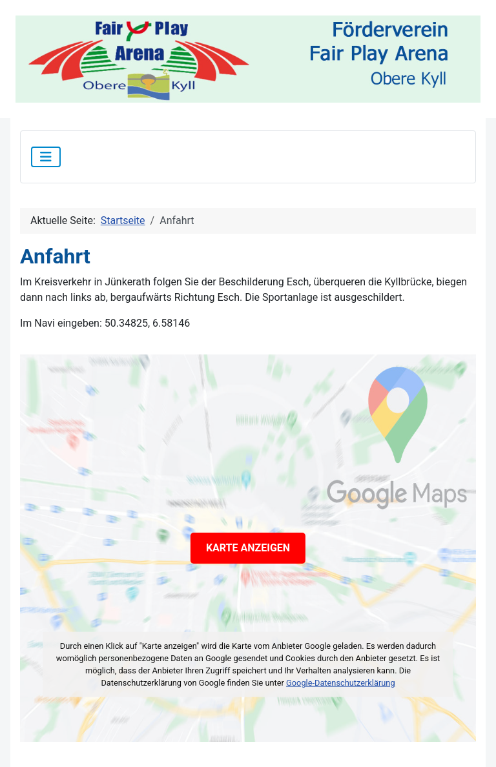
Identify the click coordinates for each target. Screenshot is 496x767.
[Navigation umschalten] (46, 157)
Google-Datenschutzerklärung (340, 683)
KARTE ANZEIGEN (248, 548)
